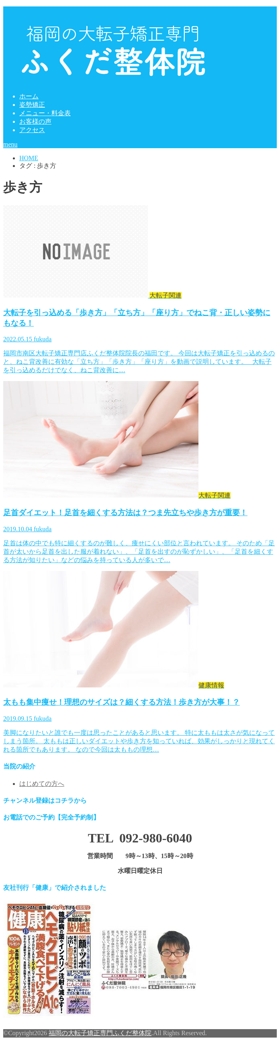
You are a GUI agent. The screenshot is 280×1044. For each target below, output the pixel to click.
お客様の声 (35, 121)
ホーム (29, 96)
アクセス (32, 129)
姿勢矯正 (32, 104)
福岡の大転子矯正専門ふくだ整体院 (100, 1033)
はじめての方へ (41, 783)
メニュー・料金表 (45, 113)
